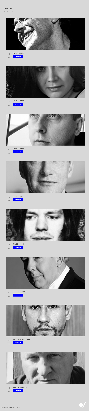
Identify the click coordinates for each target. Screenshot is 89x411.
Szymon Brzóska (22, 339)
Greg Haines (19, 244)
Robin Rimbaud (20, 148)
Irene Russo (19, 101)
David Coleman (21, 292)
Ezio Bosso (18, 53)
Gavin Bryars (20, 387)
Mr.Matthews (18, 407)
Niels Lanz (18, 196)
